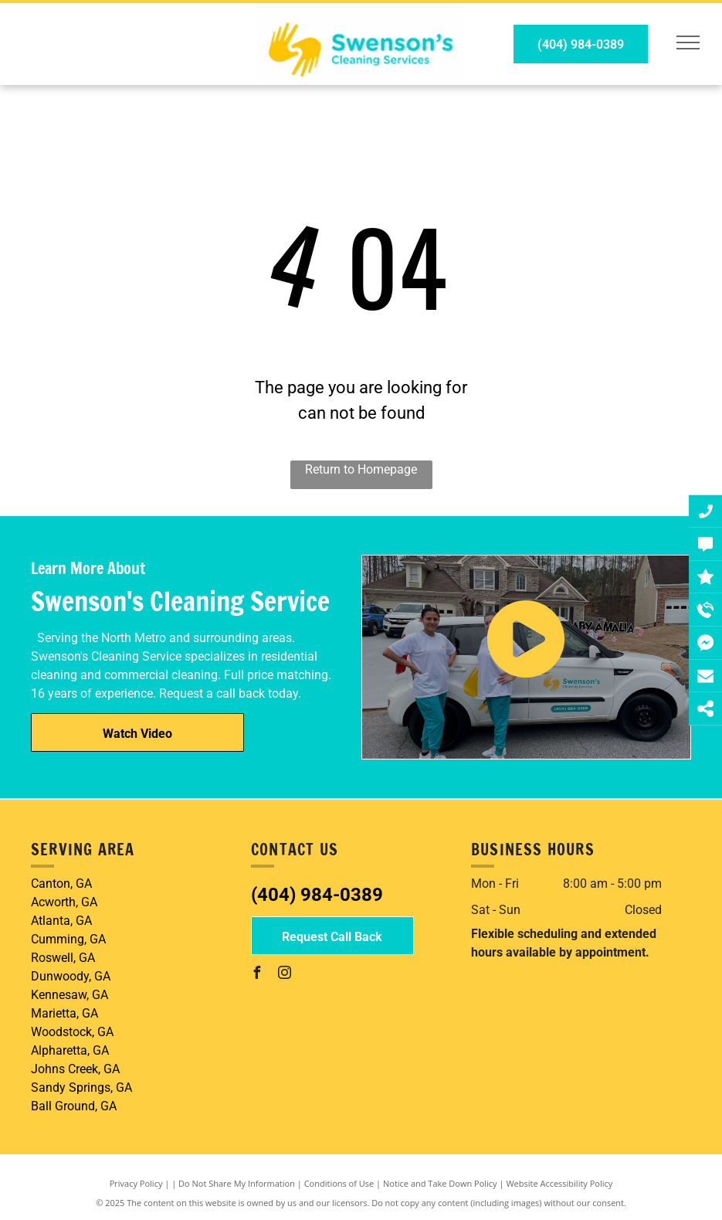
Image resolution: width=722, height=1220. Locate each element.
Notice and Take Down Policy (440, 1183)
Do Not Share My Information (236, 1183)
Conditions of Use (339, 1183)
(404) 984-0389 (317, 895)
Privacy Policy (136, 1183)
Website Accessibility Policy (559, 1183)
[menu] (688, 42)
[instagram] (285, 975)
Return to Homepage (361, 469)
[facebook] (257, 975)
